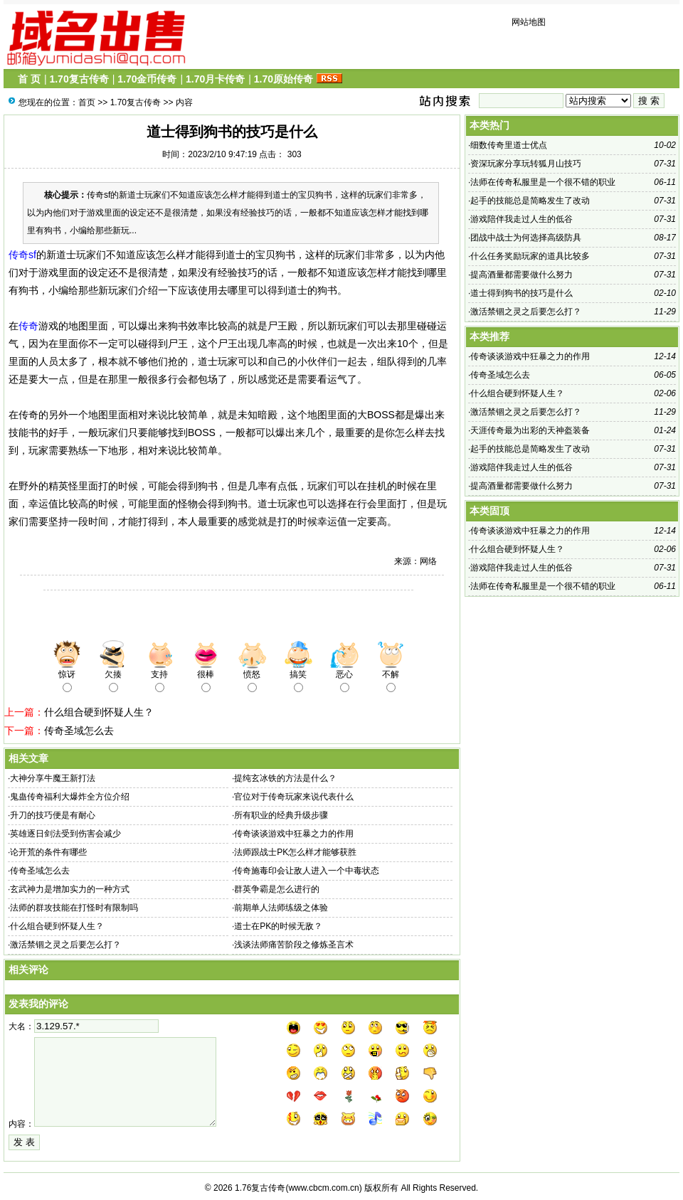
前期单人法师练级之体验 (281, 908)
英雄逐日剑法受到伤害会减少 (65, 834)
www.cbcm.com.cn (323, 1188)
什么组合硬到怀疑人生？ (99, 712)
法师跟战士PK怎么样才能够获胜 (295, 852)
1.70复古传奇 (78, 79)
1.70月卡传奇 (215, 79)
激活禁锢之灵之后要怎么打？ (65, 945)
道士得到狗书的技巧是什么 (521, 293)
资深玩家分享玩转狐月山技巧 (525, 164)
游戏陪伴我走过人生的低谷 (521, 219)
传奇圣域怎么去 (79, 730)
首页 (86, 102)
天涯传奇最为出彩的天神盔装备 (530, 430)
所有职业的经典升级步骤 (281, 815)
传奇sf (22, 254)
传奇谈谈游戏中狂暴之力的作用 (294, 834)
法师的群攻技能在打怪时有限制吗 (74, 908)
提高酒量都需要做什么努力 (521, 275)
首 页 (29, 79)
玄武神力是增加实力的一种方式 (69, 889)
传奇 (28, 325)
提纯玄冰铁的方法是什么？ (285, 778)
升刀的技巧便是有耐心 (52, 815)
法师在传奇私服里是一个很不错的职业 (542, 182)
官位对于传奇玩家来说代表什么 (294, 797)
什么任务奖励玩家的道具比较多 (530, 256)
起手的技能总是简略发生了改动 (530, 201)
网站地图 (529, 22)
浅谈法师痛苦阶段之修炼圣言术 (294, 945)
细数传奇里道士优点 (508, 145)
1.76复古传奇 (260, 1188)
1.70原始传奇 (283, 79)
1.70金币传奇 (146, 79)
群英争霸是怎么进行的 (276, 889)
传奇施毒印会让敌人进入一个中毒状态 (306, 871)
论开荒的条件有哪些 (48, 852)
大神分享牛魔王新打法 (52, 778)
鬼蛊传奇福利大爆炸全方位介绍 (69, 797)
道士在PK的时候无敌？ (278, 926)
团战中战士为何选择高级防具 (525, 238)
